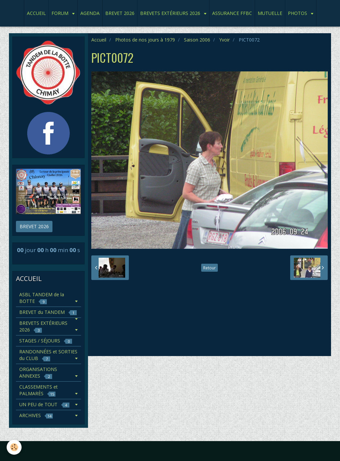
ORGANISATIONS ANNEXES (38, 372)
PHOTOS (298, 13)
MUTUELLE (270, 13)
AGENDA (90, 13)
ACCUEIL (36, 13)
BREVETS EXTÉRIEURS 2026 (171, 13)
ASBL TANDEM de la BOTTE (41, 297)
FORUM (60, 13)
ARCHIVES (36, 415)
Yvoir (224, 40)
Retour (209, 267)
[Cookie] (14, 447)
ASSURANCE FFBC (232, 13)
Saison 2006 (197, 40)
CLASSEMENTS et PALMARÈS (38, 390)
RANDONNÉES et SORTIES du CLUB (48, 354)
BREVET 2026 (119, 13)
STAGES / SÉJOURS (45, 340)
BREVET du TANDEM (48, 312)
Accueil (98, 40)
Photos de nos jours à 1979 (145, 40)
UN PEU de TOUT (44, 404)
